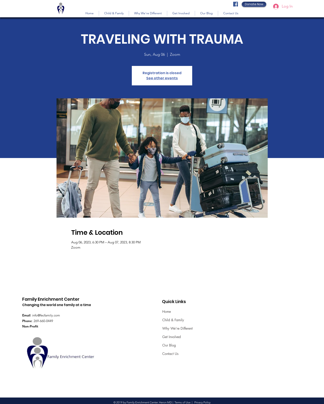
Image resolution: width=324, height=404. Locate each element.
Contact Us (170, 353)
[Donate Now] (254, 4)
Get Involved (171, 337)
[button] (114, 13)
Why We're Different (177, 328)
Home (166, 311)
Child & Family (173, 320)
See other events (162, 78)
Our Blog (169, 345)
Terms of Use (182, 402)
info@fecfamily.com (46, 315)
